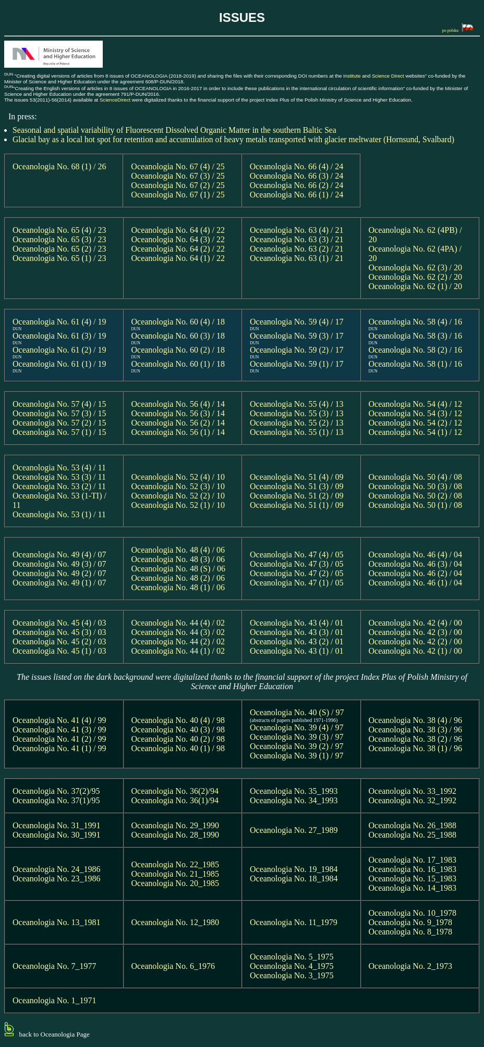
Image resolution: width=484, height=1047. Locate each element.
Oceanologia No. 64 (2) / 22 (178, 248)
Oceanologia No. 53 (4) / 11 (59, 467)
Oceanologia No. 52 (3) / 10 (178, 486)
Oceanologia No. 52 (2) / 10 (178, 495)
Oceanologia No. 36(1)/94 (175, 800)
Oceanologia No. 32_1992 (412, 800)
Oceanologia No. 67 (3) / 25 (178, 175)
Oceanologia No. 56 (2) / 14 (178, 422)
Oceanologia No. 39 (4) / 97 (297, 727)
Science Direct (388, 76)
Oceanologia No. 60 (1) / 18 (178, 363)
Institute (352, 76)
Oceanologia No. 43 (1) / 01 (297, 650)
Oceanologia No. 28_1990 (175, 834)
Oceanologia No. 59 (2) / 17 (297, 349)
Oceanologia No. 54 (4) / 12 (416, 404)
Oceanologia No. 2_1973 (410, 966)
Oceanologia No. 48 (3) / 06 (178, 559)
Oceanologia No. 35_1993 (293, 791)
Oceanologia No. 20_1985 (175, 883)
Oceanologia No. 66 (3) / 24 (297, 175)
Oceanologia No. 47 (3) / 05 (297, 563)
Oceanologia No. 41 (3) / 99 (59, 729)
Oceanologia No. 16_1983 (412, 869)
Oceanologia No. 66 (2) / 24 (297, 185)
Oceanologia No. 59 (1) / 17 (297, 363)
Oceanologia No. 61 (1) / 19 (59, 363)
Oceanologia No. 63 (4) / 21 (297, 230)
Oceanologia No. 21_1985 (175, 873)
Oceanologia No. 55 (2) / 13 (297, 422)
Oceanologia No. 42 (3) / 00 (416, 632)
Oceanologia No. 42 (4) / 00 (416, 622)
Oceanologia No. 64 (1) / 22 (178, 258)
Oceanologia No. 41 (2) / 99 (59, 738)
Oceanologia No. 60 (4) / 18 (178, 321)
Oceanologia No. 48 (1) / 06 (178, 587)
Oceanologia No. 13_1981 (56, 922)
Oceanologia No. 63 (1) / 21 (297, 258)
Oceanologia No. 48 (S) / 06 (178, 568)
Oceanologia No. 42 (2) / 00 (416, 641)
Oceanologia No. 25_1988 (412, 834)
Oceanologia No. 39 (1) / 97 (297, 755)
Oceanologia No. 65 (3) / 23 (59, 239)
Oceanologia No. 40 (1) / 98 (178, 748)
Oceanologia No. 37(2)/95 (56, 791)
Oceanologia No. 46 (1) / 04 (416, 582)
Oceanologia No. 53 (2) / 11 (59, 486)
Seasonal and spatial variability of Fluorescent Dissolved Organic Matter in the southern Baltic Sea (174, 130)
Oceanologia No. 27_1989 (293, 830)
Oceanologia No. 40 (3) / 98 (178, 729)
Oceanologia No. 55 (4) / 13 (297, 404)
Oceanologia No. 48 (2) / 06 (178, 578)
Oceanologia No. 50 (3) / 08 (416, 486)
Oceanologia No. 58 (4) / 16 (416, 321)
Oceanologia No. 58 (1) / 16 (416, 363)
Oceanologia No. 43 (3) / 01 (297, 632)
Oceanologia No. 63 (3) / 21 (297, 239)
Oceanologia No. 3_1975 (291, 975)
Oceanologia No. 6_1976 (173, 966)
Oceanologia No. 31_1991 (56, 825)
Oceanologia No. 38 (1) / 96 (416, 748)
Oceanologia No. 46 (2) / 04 (416, 573)
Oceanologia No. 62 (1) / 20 (416, 286)
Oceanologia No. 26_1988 (412, 825)
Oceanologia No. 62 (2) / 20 (416, 276)
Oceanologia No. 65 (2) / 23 (59, 248)
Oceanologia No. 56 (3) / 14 (178, 413)
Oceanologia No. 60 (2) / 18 (178, 349)
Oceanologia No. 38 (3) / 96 (416, 729)
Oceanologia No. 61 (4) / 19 (59, 321)
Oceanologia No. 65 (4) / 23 (59, 230)
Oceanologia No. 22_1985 (175, 864)
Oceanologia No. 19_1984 (293, 869)
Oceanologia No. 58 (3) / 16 (416, 335)
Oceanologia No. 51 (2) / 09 (297, 495)
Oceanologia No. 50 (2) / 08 (416, 495)
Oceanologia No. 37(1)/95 (56, 800)
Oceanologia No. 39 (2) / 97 (297, 746)
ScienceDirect (115, 100)
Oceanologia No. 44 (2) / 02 (178, 641)
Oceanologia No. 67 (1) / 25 (178, 194)
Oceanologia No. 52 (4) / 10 (178, 476)
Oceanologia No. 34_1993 (293, 800)
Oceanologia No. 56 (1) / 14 (178, 432)
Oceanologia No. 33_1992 (412, 791)
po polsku (458, 28)
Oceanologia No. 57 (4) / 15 (59, 404)
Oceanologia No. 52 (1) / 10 (178, 505)
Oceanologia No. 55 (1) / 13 (297, 432)
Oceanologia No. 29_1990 (175, 825)
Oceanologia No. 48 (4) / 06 (178, 549)
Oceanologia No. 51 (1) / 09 (297, 505)
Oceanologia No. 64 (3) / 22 (178, 239)
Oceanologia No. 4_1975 (291, 966)
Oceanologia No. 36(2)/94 (175, 791)
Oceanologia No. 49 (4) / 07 (59, 554)
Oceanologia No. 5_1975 (291, 956)
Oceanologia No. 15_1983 (412, 878)
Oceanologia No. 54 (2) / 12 (416, 422)
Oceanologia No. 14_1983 (412, 887)
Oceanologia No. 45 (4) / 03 (59, 622)
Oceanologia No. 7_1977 (54, 966)
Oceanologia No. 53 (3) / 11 (59, 476)
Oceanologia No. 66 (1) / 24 (297, 194)
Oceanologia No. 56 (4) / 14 (178, 404)
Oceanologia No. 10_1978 (412, 912)
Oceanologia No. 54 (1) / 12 (416, 432)
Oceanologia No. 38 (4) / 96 (416, 720)
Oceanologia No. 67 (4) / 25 (178, 166)
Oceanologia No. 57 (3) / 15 (59, 413)
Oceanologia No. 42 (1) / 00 (416, 650)
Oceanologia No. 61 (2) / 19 (59, 349)
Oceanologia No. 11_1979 (293, 922)
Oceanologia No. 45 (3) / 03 (59, 632)
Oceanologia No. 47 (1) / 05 (297, 582)
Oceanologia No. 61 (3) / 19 (59, 335)
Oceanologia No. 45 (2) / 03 (59, 641)
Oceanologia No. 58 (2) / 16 (416, 349)
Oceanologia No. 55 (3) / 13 (297, 413)
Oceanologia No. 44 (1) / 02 (178, 650)
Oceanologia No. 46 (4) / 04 (416, 554)
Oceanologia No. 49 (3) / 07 (59, 563)
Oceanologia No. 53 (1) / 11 (59, 514)
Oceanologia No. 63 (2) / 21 (297, 248)
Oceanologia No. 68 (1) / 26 (59, 166)
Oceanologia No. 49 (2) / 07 (59, 573)
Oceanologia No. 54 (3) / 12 (416, 413)
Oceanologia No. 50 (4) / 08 (416, 476)
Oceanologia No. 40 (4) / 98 (178, 720)
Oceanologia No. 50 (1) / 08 (416, 505)
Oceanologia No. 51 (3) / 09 (297, 486)
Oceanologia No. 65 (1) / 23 (59, 258)
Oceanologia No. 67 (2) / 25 (178, 185)
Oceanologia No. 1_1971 (54, 1000)
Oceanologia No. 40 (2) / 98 (178, 738)
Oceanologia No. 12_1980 (175, 922)
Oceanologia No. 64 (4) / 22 (178, 230)
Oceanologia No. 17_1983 (412, 859)
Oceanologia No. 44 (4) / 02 (178, 622)
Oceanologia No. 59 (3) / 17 (297, 335)
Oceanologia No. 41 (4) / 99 (59, 720)
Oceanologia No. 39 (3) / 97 (297, 736)
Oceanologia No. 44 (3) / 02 (178, 632)
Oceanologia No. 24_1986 (56, 869)
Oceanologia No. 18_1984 (293, 878)
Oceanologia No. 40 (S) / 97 (299, 712)
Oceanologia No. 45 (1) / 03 (59, 650)
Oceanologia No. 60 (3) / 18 (178, 335)
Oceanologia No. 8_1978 (410, 931)
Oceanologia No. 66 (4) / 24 (297, 166)
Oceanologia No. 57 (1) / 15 (59, 432)
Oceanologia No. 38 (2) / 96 (416, 738)
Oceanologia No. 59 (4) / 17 (297, 321)
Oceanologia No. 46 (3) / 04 (416, 563)
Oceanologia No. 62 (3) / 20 (416, 267)
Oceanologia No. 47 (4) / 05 (297, 554)
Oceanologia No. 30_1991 (56, 834)
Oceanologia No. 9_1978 (410, 922)
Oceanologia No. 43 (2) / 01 (297, 641)
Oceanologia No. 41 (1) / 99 (59, 748)
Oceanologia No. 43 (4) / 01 (297, 622)
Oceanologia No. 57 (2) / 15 (59, 422)
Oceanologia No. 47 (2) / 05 (297, 573)
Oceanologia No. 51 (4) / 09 (297, 476)
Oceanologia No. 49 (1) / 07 (59, 582)
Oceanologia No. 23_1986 (56, 878)
